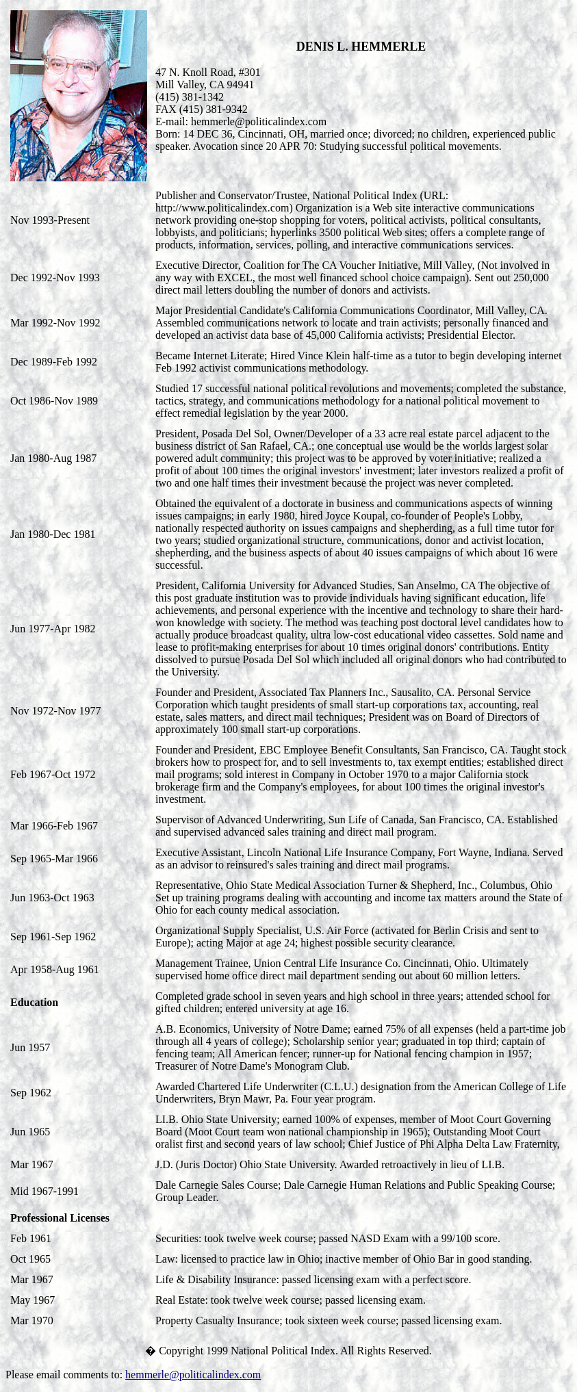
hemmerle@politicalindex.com (193, 1374)
